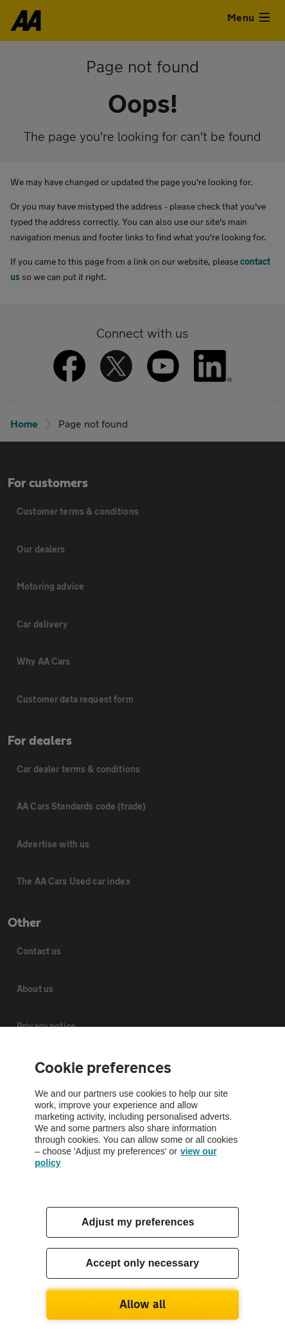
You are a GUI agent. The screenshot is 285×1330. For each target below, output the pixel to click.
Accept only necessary (143, 1263)
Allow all (142, 1304)
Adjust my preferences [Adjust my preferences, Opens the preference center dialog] (138, 1222)
